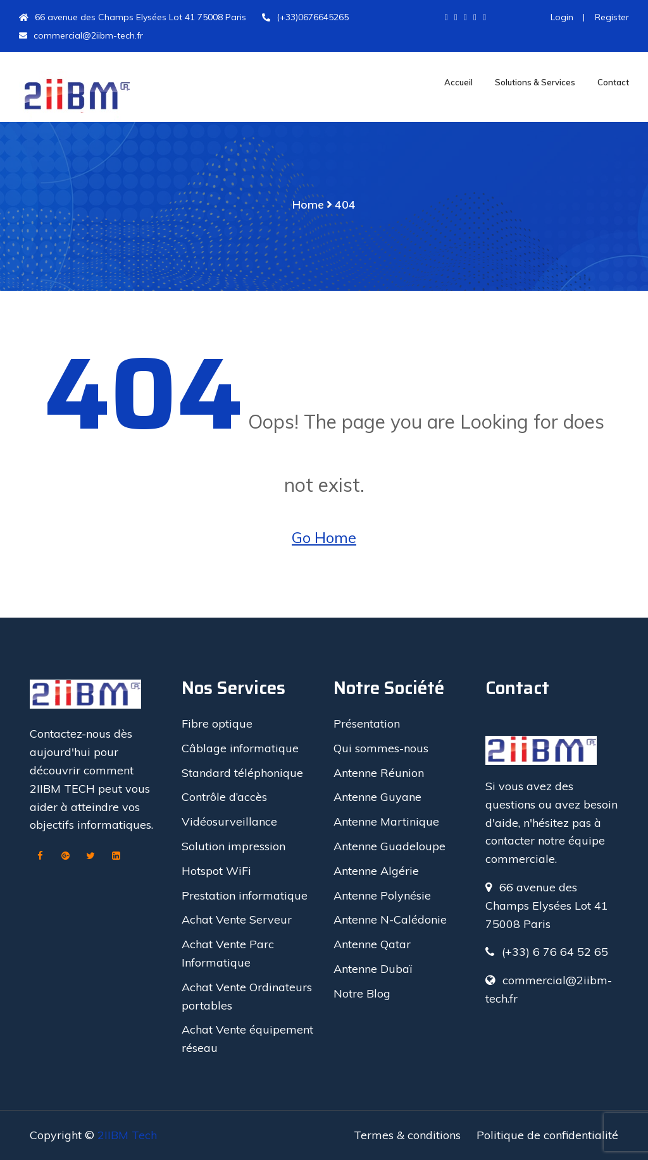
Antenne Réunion (378, 773)
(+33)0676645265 (305, 17)
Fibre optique (217, 723)
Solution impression (233, 846)
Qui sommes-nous (380, 748)
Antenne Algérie (376, 871)
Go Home (324, 537)
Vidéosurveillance (229, 821)
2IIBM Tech (127, 1135)
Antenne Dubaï (372, 969)
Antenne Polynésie (382, 895)
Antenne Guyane (377, 797)
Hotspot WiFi (216, 871)
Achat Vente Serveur (237, 919)
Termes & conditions (407, 1135)
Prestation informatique (245, 895)
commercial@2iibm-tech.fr (81, 35)
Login (562, 17)
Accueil (458, 82)
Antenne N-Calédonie (390, 919)
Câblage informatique (240, 748)
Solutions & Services (535, 82)
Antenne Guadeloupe (389, 846)
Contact (613, 82)
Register (610, 17)
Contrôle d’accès (224, 797)
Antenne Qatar (372, 944)
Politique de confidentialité (547, 1135)
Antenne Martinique (386, 821)
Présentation (366, 723)
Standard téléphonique (242, 773)
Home (308, 204)
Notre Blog (361, 993)
